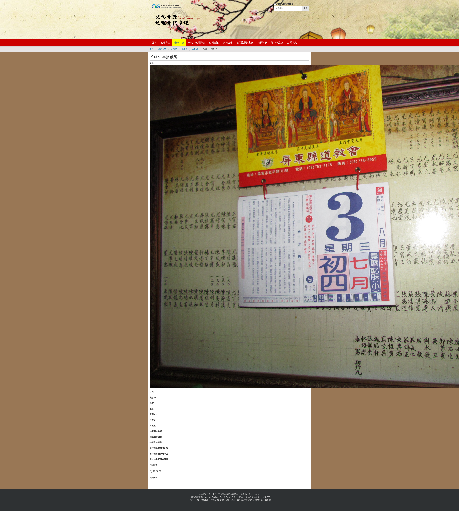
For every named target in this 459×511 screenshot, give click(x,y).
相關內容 (153, 478)
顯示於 (153, 397)
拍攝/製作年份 (156, 431)
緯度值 (153, 426)
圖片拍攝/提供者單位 (159, 454)
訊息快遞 (227, 42)
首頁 (154, 42)
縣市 (152, 403)
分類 (152, 392)
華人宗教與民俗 (196, 42)
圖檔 (152, 63)
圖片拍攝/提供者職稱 (159, 459)
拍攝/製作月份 (156, 437)
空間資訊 (214, 42)
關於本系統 (277, 42)
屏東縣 (174, 49)
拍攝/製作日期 (156, 442)
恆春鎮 (184, 49)
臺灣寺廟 (179, 42)
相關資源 (262, 42)
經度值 (153, 420)
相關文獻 (153, 465)
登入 (270, 12)
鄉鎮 (152, 409)
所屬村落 (153, 414)
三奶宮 (195, 49)
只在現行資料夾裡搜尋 (284, 4)
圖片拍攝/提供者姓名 (159, 448)
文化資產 (165, 42)
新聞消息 (292, 42)
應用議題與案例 (245, 42)
